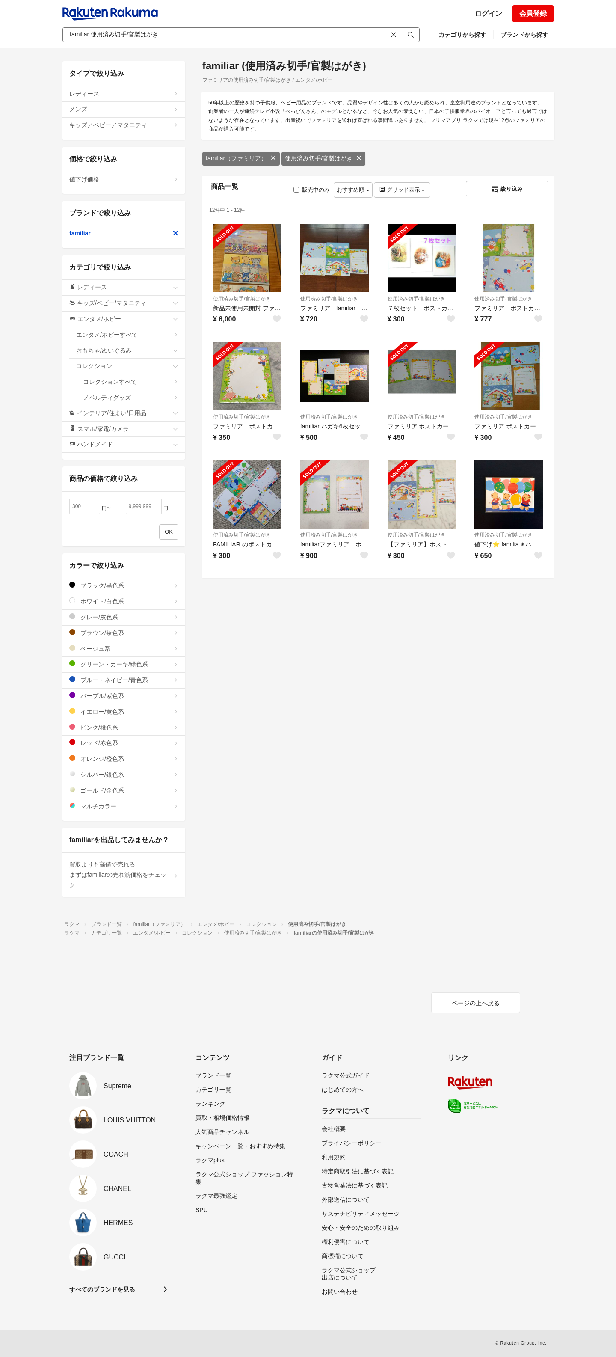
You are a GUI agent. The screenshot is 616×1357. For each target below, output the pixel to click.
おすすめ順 (353, 190)
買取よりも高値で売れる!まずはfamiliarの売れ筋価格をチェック (123, 874)
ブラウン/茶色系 (123, 632)
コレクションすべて (130, 381)
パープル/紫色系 (123, 695)
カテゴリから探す (462, 34)
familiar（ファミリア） (241, 158)
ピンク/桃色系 (123, 727)
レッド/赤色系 (123, 742)
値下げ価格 (123, 179)
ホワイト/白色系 (123, 601)
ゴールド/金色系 (123, 790)
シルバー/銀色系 (123, 774)
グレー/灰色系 (123, 617)
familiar (123, 233)
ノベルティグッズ (130, 397)
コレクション (127, 365)
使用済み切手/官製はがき (323, 158)
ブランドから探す (524, 34)
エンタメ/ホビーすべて (127, 334)
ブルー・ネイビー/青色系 (123, 679)
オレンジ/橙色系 (123, 758)
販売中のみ (311, 190)
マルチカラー (123, 806)
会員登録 (533, 13)
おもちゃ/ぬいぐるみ (127, 350)
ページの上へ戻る (476, 1003)
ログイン (488, 13)
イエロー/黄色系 (123, 711)
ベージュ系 (123, 648)
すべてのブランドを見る (102, 1289)
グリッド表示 (402, 190)
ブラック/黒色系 (123, 585)
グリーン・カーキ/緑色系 (123, 664)
